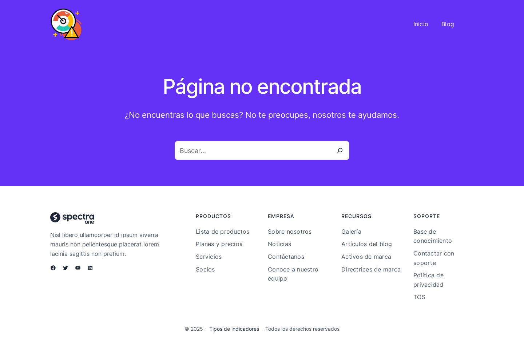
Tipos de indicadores (234, 329)
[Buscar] (340, 150)
